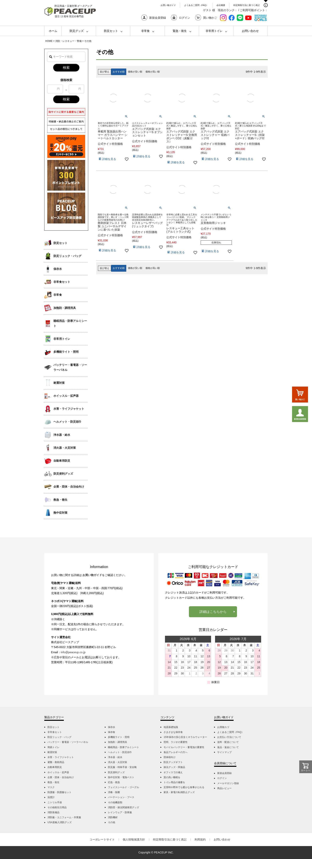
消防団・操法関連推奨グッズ (123, 807)
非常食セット (61, 281)
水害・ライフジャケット (68, 408)
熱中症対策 (60, 512)
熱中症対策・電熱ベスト (121, 777)
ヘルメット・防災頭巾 (67, 421)
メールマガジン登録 (228, 783)
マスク (51, 787)
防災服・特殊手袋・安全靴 (122, 767)
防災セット (111, 30)
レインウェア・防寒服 (120, 812)
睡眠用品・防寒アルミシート (70, 323)
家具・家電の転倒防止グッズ (179, 792)
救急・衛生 (60, 499)
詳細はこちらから (213, 612)
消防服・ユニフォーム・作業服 (64, 817)
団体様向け (170, 757)
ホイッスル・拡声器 (66, 395)
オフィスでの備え (173, 772)
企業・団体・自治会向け (68, 486)
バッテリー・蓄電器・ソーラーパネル (70, 367)
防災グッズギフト (173, 762)
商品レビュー (224, 788)
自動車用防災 (61, 460)
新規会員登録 (224, 773)
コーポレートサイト (102, 839)
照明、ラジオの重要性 (176, 742)
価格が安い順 (135, 71)
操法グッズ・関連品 (174, 767)
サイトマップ (224, 752)
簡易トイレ (53, 747)
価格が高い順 (152, 71)
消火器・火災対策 (64, 447)
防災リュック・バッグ (67, 256)
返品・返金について (228, 747)
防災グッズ (77, 30)
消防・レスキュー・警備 (68, 41)
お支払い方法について (229, 737)
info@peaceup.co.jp (73, 652)
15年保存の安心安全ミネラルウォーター (185, 737)
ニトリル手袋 (54, 802)
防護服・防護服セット (59, 792)
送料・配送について (228, 742)
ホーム (53, 30)
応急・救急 (114, 782)
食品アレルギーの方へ (176, 752)
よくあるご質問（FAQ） (196, 5)
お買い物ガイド (168, 5)
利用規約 (200, 839)
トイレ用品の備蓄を (174, 782)
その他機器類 (115, 802)
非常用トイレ (214, 30)
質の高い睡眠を (172, 777)
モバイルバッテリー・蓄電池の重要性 (184, 747)
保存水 (57, 268)
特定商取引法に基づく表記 (246, 5)
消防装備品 (53, 812)
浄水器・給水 (61, 434)
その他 (111, 822)
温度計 (51, 797)
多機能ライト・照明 (66, 351)
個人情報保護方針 (134, 839)
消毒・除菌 (114, 792)
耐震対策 (59, 382)
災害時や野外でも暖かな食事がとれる (184, 787)
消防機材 (112, 817)
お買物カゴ (223, 727)
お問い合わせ (250, 30)
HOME (48, 41)
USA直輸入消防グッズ (59, 822)
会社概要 (220, 5)
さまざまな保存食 (173, 732)
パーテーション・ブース (121, 797)
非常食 (145, 30)
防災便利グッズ (63, 473)
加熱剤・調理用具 (64, 308)
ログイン (222, 778)
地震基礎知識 (171, 727)
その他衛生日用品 (57, 807)
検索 (66, 68)
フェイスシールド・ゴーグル (123, 787)
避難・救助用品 (55, 762)
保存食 (111, 732)
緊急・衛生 (180, 30)
